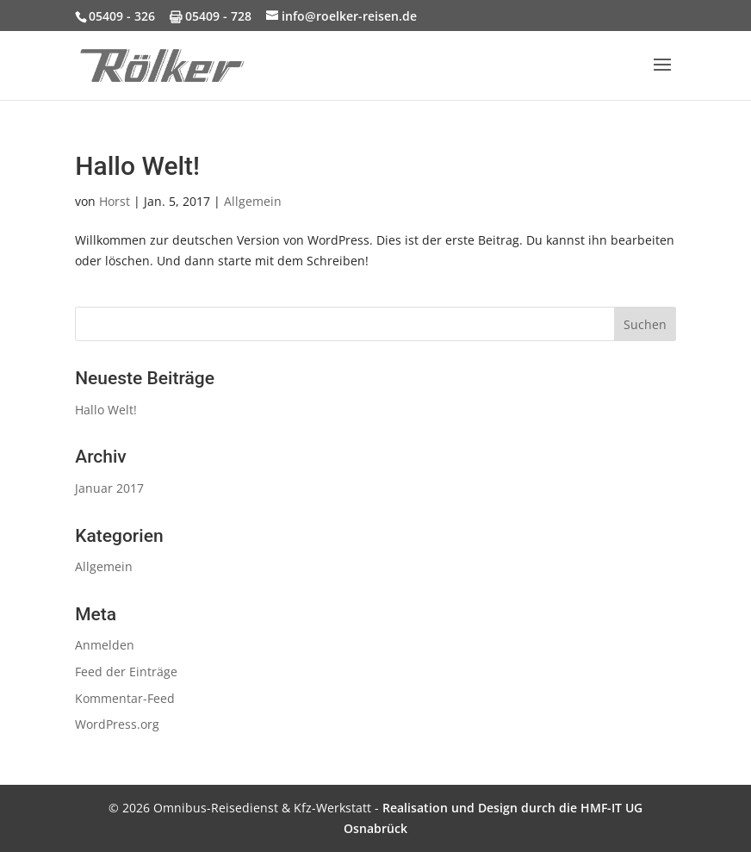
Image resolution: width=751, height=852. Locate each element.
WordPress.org (117, 724)
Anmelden (104, 645)
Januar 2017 (109, 488)
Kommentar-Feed (125, 698)
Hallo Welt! (137, 166)
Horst (114, 201)
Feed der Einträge (126, 671)
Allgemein (253, 201)
